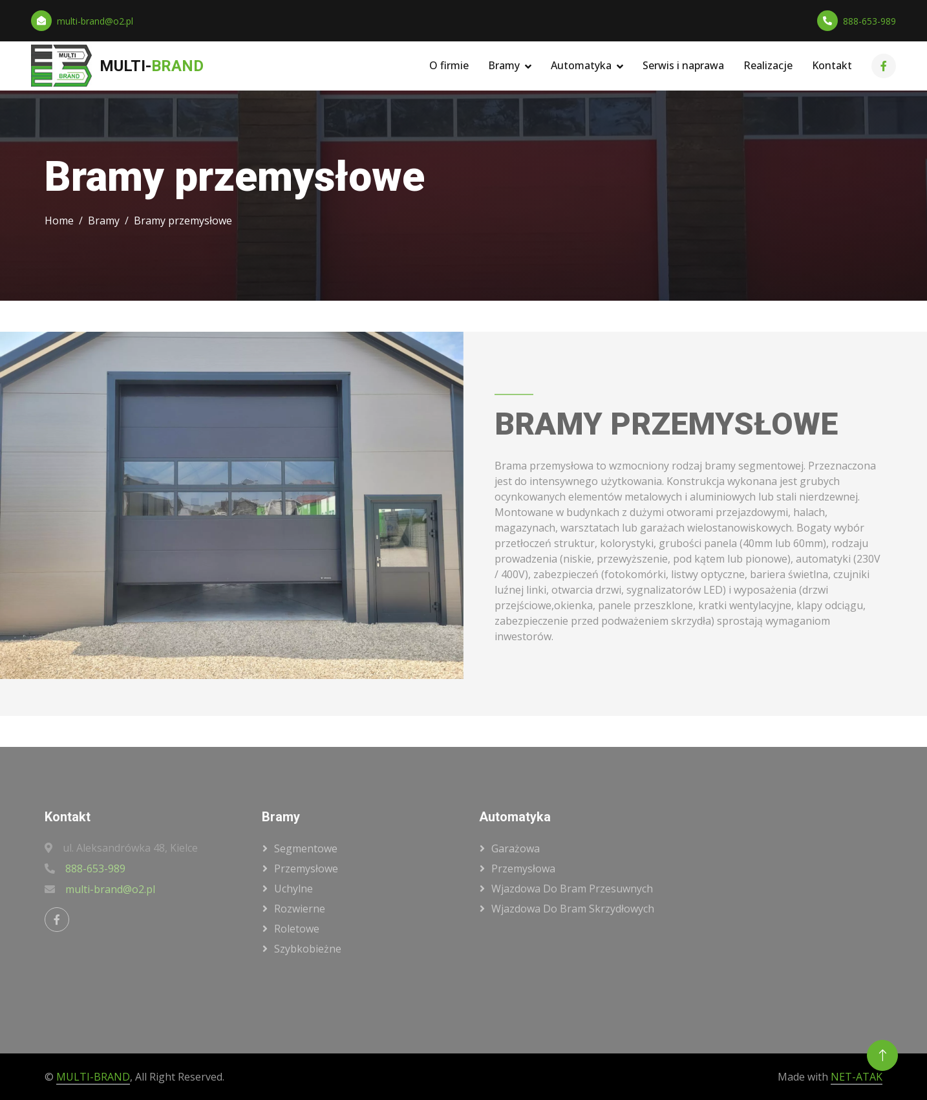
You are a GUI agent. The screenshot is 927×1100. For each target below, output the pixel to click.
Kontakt (832, 65)
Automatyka (581, 65)
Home (59, 220)
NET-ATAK (856, 1077)
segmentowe (305, 848)
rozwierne (299, 908)
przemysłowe (306, 868)
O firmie (449, 65)
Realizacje (768, 65)
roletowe (296, 929)
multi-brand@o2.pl (95, 21)
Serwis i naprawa (683, 65)
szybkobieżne (307, 949)
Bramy (504, 65)
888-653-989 (869, 21)
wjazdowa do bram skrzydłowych (572, 908)
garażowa (515, 848)
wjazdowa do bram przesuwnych (572, 888)
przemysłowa (523, 868)
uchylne (293, 888)
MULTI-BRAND (93, 1077)
